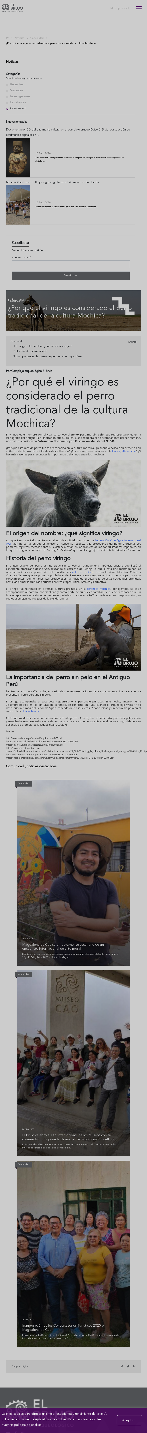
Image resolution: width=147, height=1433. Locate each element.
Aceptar (128, 1420)
